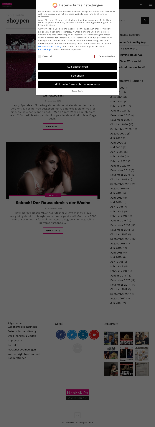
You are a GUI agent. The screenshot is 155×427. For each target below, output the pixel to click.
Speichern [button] (77, 75)
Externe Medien (104, 56)
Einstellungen (45, 49)
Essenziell (45, 56)
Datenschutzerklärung (49, 46)
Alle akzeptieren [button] (77, 66)
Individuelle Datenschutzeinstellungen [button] (77, 84)
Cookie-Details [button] (77, 91)
